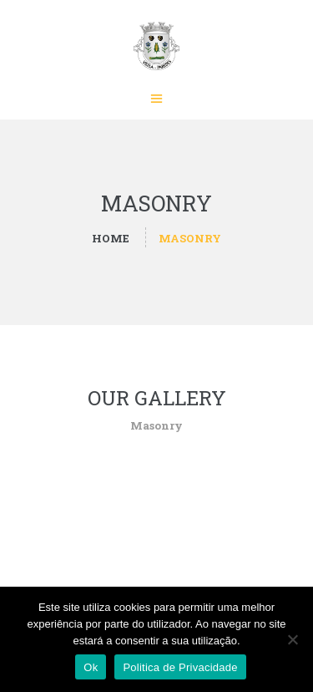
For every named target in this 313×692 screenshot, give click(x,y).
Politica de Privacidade (180, 667)
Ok (90, 667)
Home (110, 238)
